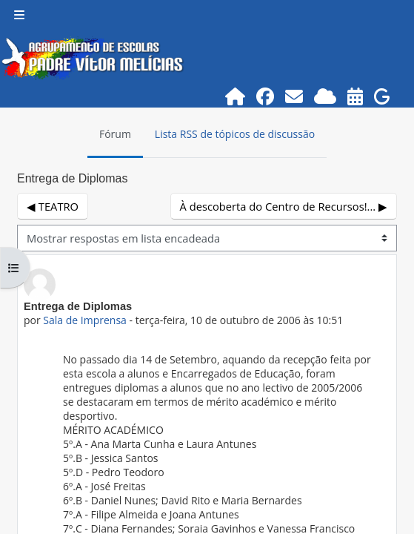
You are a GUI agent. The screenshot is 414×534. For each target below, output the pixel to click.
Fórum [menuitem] (115, 134)
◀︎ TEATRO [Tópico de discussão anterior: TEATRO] (53, 206)
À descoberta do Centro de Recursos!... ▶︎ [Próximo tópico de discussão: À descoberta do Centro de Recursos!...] (283, 206)
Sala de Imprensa (85, 320)
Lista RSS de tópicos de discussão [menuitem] (235, 134)
